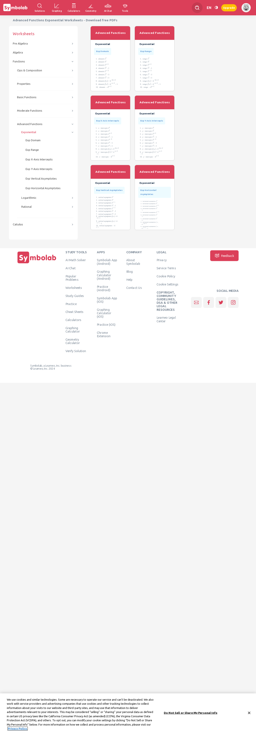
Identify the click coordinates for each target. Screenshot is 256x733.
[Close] (249, 714)
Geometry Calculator (72, 341)
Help (129, 279)
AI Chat (70, 268)
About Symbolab (133, 261)
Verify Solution (75, 351)
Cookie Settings (167, 284)
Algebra (18, 52)
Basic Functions (26, 97)
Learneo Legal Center (166, 319)
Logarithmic (28, 197)
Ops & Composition (29, 70)
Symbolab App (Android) (107, 261)
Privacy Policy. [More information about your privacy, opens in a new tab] (17, 729)
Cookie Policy (166, 276)
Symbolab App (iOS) (107, 299)
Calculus (18, 224)
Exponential (28, 132)
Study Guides (74, 295)
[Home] (36, 263)
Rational (26, 206)
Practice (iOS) (106, 324)
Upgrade (229, 7)
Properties (24, 83)
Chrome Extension (104, 334)
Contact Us (134, 287)
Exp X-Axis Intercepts (39, 159)
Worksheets (73, 287)
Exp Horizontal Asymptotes (43, 188)
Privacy (162, 260)
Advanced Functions (29, 124)
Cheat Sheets (74, 312)
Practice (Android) (103, 288)
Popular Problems (72, 277)
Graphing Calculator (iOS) (104, 313)
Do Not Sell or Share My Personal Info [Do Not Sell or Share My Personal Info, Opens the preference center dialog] (190, 713)
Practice (71, 303)
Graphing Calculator (72, 329)
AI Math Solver (75, 260)
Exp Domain (33, 140)
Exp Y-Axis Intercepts (39, 169)
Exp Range (32, 149)
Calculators (73, 320)
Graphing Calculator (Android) (104, 275)
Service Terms (166, 268)
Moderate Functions (29, 110)
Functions (19, 61)
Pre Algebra (20, 43)
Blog (129, 271)
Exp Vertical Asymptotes (41, 178)
